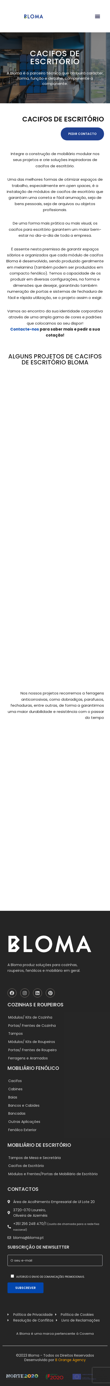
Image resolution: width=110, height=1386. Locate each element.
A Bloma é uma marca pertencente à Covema (55, 1333)
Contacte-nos (24, 329)
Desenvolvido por (55, 1359)
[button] (97, 16)
